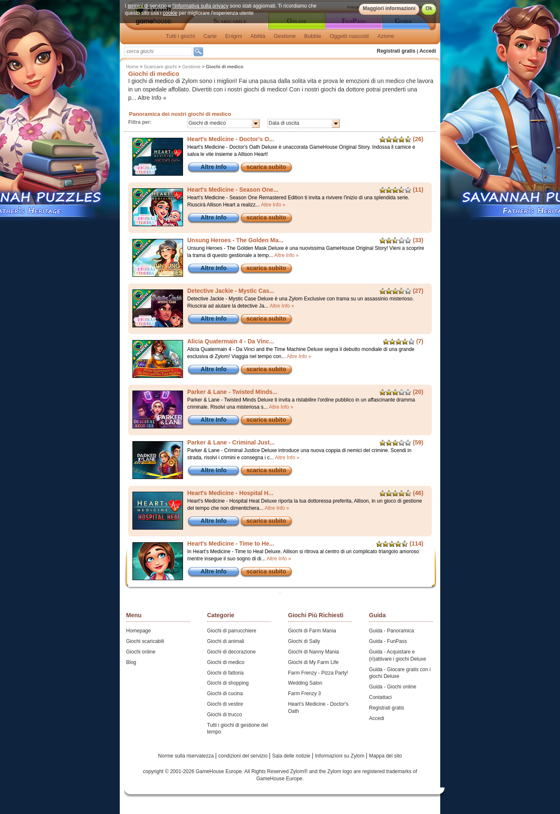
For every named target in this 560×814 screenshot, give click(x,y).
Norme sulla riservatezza (186, 756)
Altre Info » (152, 97)
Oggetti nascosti (349, 36)
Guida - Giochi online (392, 687)
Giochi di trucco (224, 715)
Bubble (312, 36)
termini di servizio (147, 6)
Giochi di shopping (228, 683)
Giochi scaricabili (145, 641)
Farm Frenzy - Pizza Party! (318, 673)
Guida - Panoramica (391, 631)
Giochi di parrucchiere (231, 631)
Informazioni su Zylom (340, 756)
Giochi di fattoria (225, 673)
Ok (428, 8)
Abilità (257, 36)
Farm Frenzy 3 (304, 693)
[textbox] (158, 51)
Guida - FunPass (388, 641)
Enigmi (233, 36)
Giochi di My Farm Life (313, 662)
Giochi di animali (225, 641)
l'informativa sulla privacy (200, 6)
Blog (131, 662)
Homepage (138, 631)
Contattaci (380, 697)
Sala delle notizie (292, 756)
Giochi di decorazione (231, 652)
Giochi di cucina (225, 693)
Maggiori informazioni (389, 8)
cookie (170, 13)
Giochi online (140, 652)
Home (132, 66)
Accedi (428, 51)
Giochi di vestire (225, 704)
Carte (210, 36)
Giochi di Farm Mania (312, 631)
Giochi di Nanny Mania (313, 652)
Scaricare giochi (160, 66)
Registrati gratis (396, 51)
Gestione (285, 36)
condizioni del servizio (243, 756)
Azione (385, 36)
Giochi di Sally (304, 641)
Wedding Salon (305, 683)
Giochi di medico (226, 662)
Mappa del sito (385, 756)
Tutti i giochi (180, 36)
